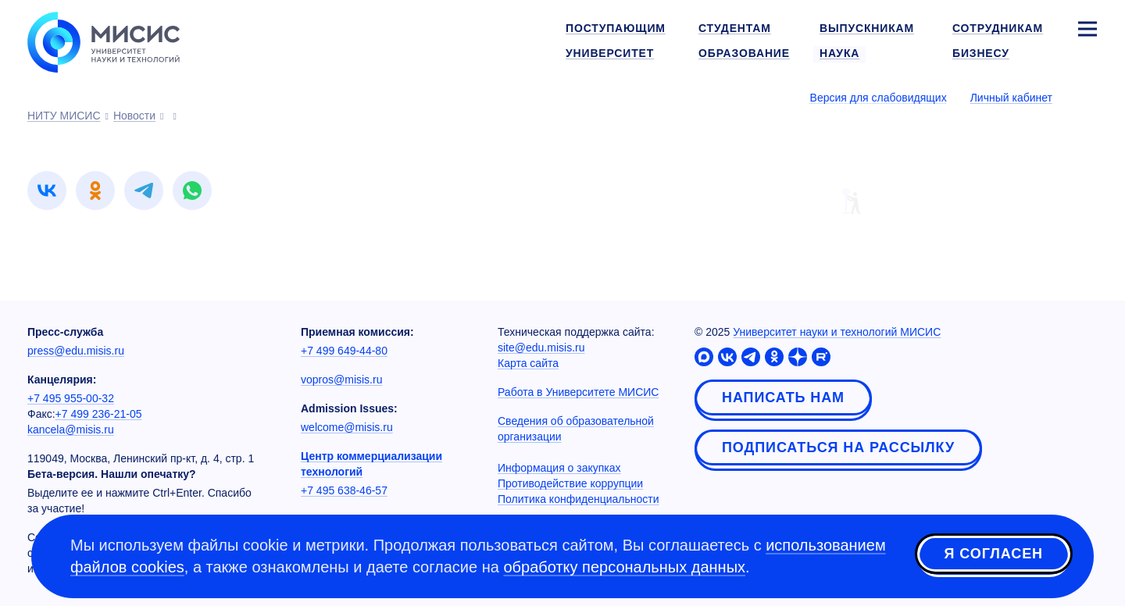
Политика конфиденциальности (578, 499)
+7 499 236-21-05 (98, 414)
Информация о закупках (559, 468)
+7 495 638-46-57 (344, 490)
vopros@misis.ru (341, 379)
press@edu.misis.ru (75, 350)
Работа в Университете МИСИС (578, 392)
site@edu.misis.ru (541, 347)
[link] (46, 190)
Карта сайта (528, 363)
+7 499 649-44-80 (344, 350)
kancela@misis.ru (70, 429)
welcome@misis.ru (347, 427)
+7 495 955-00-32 (70, 398)
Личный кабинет (1011, 97)
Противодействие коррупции (570, 483)
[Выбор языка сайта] (1087, 97)
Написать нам (783, 397)
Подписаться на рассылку (838, 447)
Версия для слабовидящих (878, 97)
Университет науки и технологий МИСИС (837, 332)
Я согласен (994, 553)
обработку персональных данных (624, 567)
